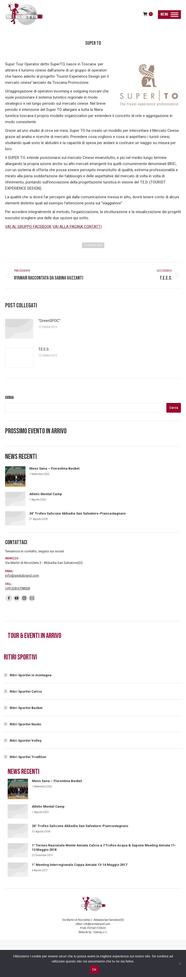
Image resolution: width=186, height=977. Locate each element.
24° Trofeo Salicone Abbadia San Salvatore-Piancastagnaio (77, 513)
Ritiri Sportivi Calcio (26, 691)
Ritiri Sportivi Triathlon (28, 757)
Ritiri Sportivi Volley (26, 740)
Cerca (9, 397)
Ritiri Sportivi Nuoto (25, 724)
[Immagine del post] (19, 329)
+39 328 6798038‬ (17, 588)
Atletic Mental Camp (45, 494)
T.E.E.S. (43, 349)
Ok (94, 969)
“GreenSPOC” (49, 320)
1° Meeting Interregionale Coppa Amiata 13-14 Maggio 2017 (79, 865)
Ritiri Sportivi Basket (26, 708)
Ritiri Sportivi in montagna (31, 675)
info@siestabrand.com (22, 575)
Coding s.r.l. (100, 932)
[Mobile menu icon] (169, 14)
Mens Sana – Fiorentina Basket (54, 468)
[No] (179, 963)
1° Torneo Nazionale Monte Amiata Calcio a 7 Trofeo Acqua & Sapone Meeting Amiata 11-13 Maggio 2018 (104, 847)
